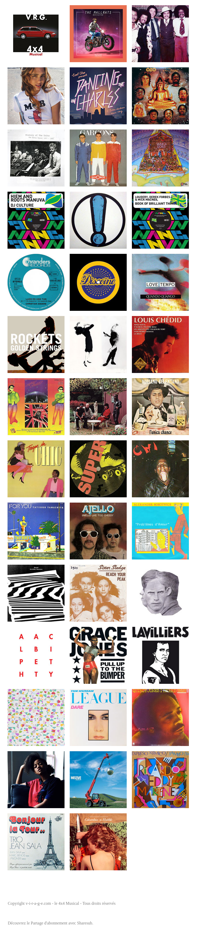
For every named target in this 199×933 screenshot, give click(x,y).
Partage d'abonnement (49, 923)
